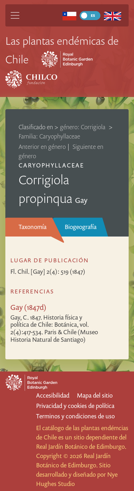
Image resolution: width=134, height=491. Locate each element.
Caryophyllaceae (51, 165)
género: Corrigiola (83, 127)
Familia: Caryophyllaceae (49, 136)
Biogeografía (80, 227)
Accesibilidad (52, 395)
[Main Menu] (15, 15)
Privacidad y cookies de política (75, 406)
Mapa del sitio (95, 395)
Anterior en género (42, 146)
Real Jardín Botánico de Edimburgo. (81, 446)
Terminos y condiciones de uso (75, 416)
